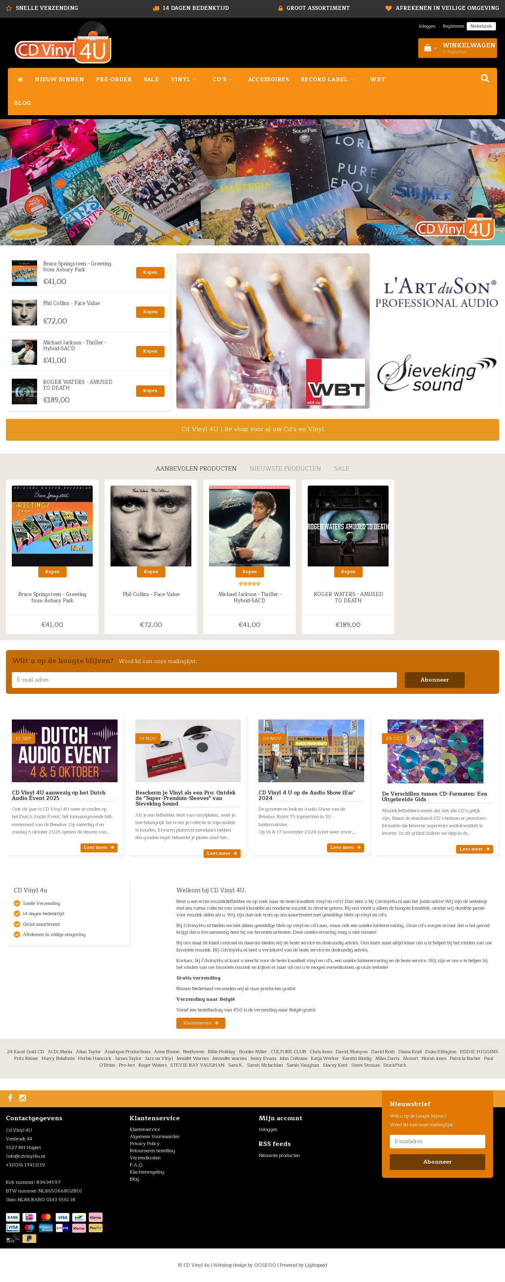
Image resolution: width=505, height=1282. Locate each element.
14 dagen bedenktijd (196, 8)
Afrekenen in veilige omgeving (447, 8)
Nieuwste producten (279, 1155)
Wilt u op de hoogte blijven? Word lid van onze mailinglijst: (422, 1120)
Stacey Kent (335, 1065)
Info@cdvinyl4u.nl (25, 1156)
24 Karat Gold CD (25, 1052)
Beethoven (193, 1052)
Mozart (410, 1058)
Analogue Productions (127, 1052)
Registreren (453, 26)
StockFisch (394, 1065)
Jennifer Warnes (192, 1058)
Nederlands (481, 26)
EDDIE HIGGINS (479, 1052)
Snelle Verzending (47, 8)
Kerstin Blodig (357, 1058)
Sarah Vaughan (302, 1065)
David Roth (383, 1052)
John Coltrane (293, 1058)
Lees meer (99, 847)
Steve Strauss (365, 1065)
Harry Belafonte (58, 1058)
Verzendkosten (145, 1158)
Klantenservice (200, 1023)
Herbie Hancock (95, 1058)
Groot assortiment (318, 8)
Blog (22, 103)
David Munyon (352, 1052)
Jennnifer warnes (229, 1058)
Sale (151, 79)
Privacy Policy (145, 1143)
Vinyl (186, 79)
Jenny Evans (263, 1058)
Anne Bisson (167, 1052)
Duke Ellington (440, 1052)
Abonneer (435, 679)
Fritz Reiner (26, 1058)
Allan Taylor (88, 1052)
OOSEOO (265, 1265)
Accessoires (268, 79)
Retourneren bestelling (152, 1151)
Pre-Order (114, 79)
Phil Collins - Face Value (71, 303)
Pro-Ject (127, 1065)
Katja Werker (325, 1058)
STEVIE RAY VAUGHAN (197, 1065)
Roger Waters (152, 1065)
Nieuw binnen (59, 79)
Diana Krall (410, 1052)
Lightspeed (316, 1265)
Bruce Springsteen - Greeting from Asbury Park (77, 267)
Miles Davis (387, 1058)
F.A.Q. (137, 1165)
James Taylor (128, 1058)
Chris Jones (321, 1052)
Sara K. (235, 1065)
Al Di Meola (60, 1052)
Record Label (329, 79)
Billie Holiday (222, 1052)
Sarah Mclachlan (265, 1065)
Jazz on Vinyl (159, 1058)
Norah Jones (434, 1058)
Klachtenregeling (147, 1172)
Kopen (150, 272)
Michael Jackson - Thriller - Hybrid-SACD (74, 345)
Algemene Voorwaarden (155, 1136)
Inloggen (427, 26)
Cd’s (224, 79)
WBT (377, 79)
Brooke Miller (253, 1052)
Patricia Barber (465, 1058)
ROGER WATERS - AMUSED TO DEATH (77, 385)
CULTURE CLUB (288, 1052)
